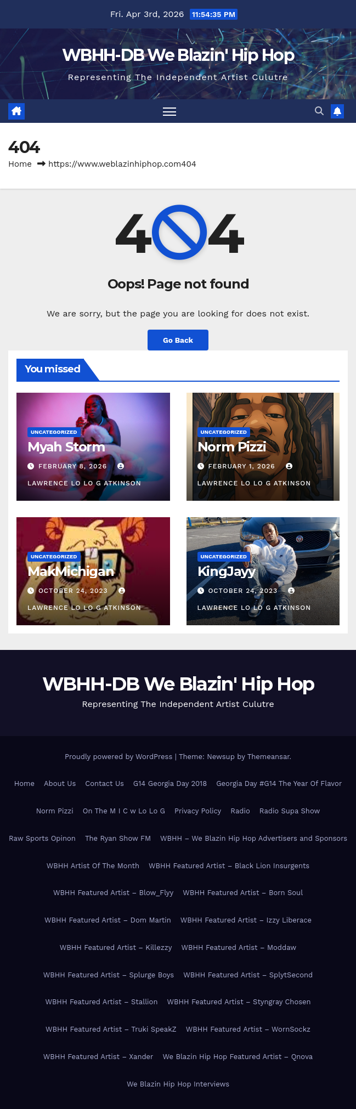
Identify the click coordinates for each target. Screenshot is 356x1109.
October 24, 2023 (74, 591)
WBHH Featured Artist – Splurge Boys (108, 975)
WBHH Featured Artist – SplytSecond (248, 975)
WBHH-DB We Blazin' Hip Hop (178, 55)
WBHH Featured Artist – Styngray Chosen (238, 1002)
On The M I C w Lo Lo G (124, 811)
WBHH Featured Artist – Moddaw (238, 947)
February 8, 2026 (74, 466)
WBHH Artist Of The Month (93, 866)
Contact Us (104, 783)
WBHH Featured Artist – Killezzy (116, 947)
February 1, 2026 (243, 466)
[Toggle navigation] (169, 111)
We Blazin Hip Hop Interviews (178, 1084)
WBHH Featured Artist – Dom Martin (107, 920)
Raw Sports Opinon (42, 838)
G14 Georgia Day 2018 (170, 783)
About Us (60, 783)
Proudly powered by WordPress (120, 756)
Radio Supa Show (289, 811)
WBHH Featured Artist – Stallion (101, 1002)
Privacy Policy (197, 811)
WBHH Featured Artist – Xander (98, 1057)
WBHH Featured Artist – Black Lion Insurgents (229, 866)
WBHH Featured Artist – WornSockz (248, 1029)
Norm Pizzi (231, 447)
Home (20, 164)
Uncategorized (54, 432)
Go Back (178, 340)
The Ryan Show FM (118, 838)
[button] (319, 111)
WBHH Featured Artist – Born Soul (243, 893)
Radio (240, 811)
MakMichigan (70, 571)
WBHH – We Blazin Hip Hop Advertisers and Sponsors (253, 838)
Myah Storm (66, 447)
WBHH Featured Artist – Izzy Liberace (246, 920)
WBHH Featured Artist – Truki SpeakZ (111, 1029)
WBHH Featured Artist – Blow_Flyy (113, 893)
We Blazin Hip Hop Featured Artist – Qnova (237, 1057)
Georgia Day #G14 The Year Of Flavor (279, 783)
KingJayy (226, 571)
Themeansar (268, 756)
